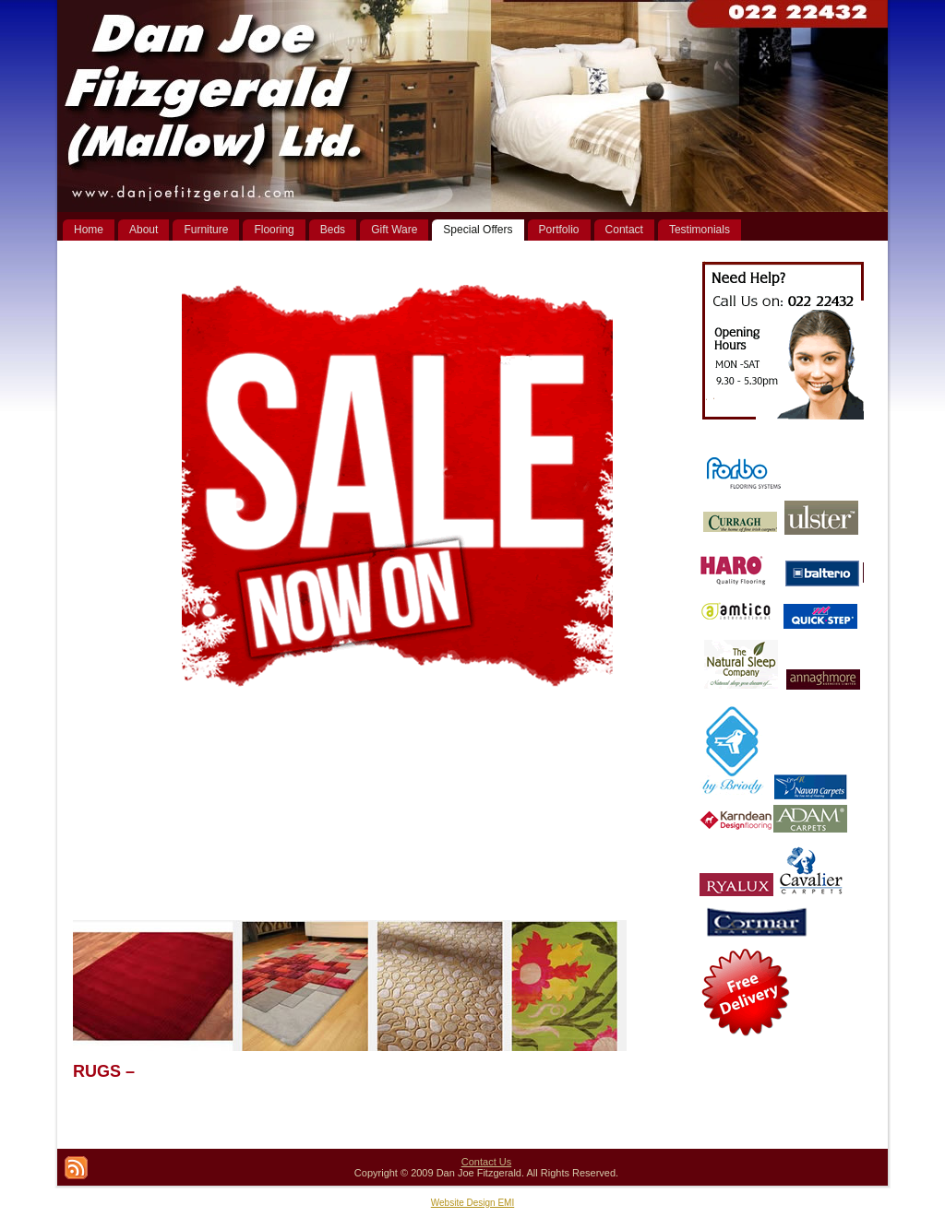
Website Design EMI (472, 1203)
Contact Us (486, 1161)
